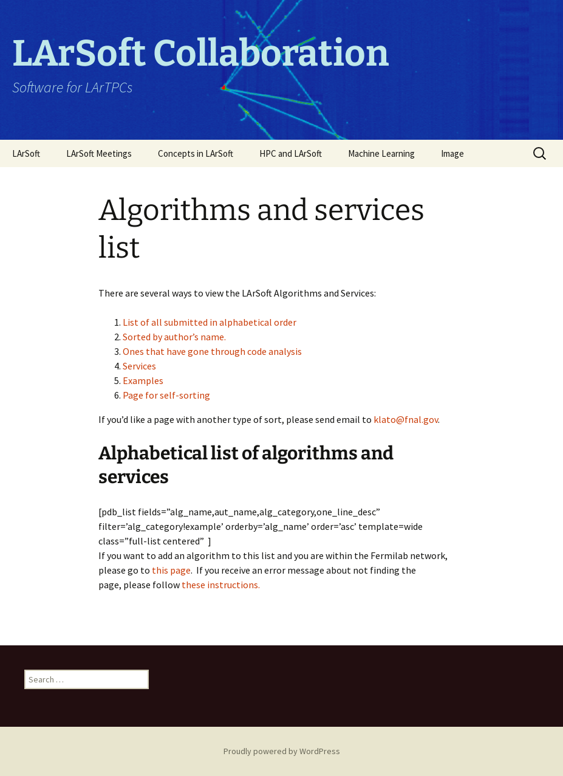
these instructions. (221, 585)
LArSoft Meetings (99, 153)
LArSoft (26, 153)
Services (139, 366)
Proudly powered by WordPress (281, 751)
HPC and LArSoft (290, 153)
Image (452, 153)
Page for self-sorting (166, 395)
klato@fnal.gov (405, 419)
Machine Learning (381, 153)
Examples (143, 380)
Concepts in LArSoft (195, 153)
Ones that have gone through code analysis (212, 351)
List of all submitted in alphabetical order (209, 322)
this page (171, 570)
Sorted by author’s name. (174, 337)
